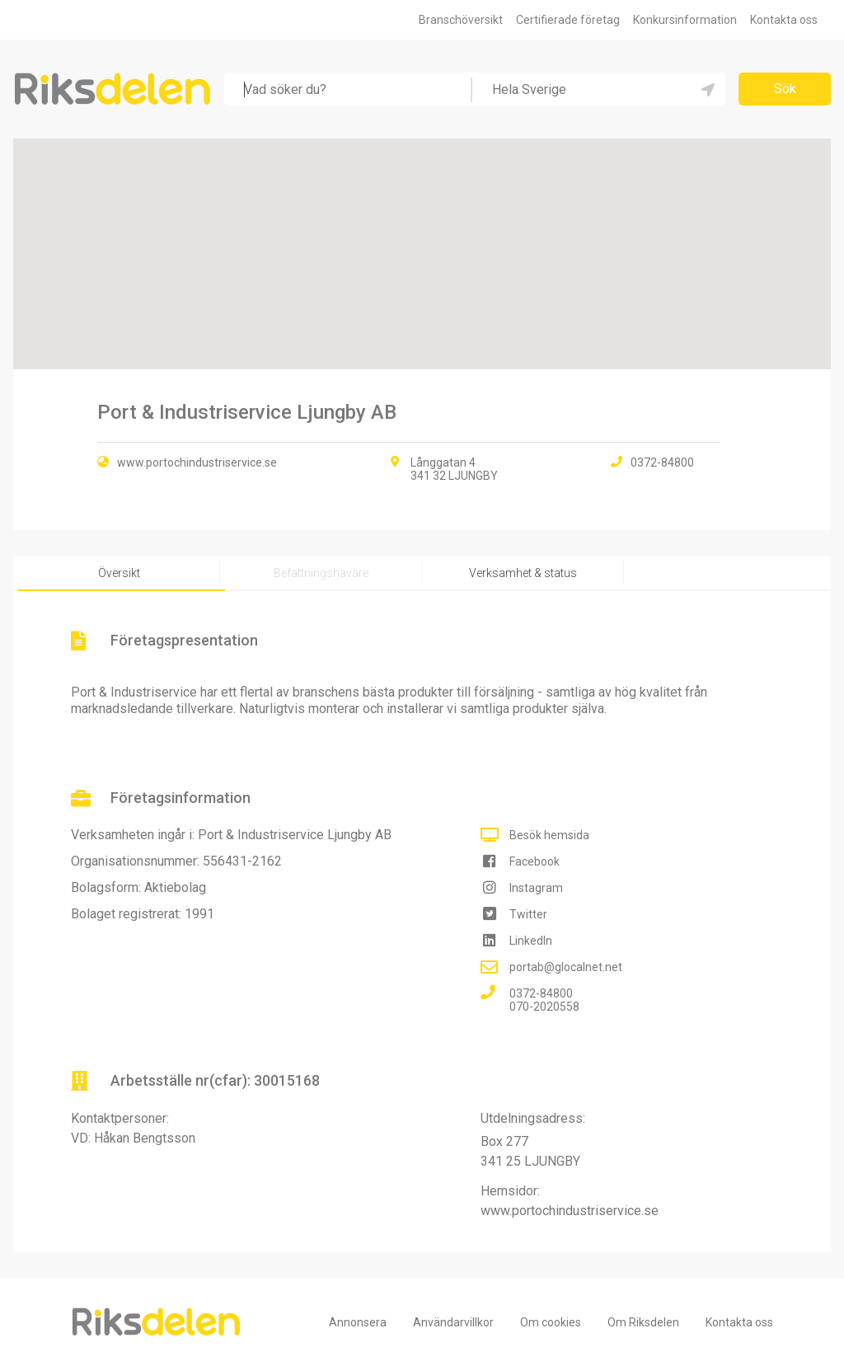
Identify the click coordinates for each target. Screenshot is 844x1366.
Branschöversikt (461, 19)
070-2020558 (544, 1006)
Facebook (534, 861)
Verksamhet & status (523, 573)
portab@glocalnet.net (565, 967)
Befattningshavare (321, 573)
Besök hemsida (549, 835)
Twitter (528, 914)
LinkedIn (530, 940)
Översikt (119, 573)
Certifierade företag (568, 19)
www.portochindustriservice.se (197, 462)
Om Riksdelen (643, 1322)
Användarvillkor (453, 1322)
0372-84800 (541, 993)
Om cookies (550, 1322)
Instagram (536, 887)
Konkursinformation (685, 19)
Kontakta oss (784, 19)
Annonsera (358, 1322)
